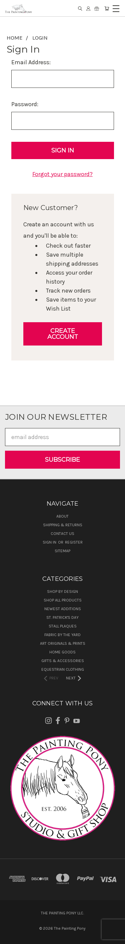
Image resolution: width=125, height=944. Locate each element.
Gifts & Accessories (62, 660)
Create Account (62, 334)
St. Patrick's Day (62, 617)
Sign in (50, 542)
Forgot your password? (62, 174)
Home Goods (62, 652)
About (62, 516)
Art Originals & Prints (62, 643)
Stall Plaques (63, 626)
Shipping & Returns (62, 525)
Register (74, 542)
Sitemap (62, 551)
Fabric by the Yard (62, 634)
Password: (24, 104)
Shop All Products (63, 600)
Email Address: (31, 62)
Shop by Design (62, 591)
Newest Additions (62, 608)
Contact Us (62, 533)
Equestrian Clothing (62, 669)
